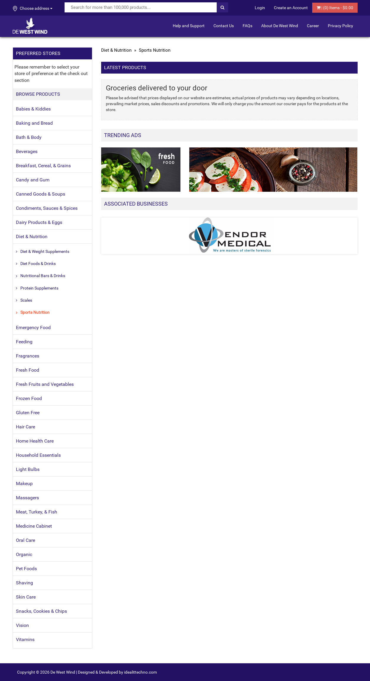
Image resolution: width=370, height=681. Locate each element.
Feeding (24, 341)
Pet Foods (26, 568)
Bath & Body (29, 137)
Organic (24, 554)
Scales (26, 300)
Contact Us (223, 25)
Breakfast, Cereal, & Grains (43, 165)
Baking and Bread (34, 123)
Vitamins (25, 639)
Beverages (26, 151)
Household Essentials (38, 455)
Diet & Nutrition (31, 236)
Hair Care (25, 427)
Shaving (24, 583)
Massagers (27, 497)
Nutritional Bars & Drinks (42, 275)
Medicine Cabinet (34, 526)
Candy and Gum (33, 180)
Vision (22, 625)
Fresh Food (27, 370)
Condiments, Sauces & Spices (47, 208)
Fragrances (27, 356)
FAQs (247, 25)
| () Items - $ (335, 7)
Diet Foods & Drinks (38, 263)
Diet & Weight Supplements (44, 251)
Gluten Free (28, 412)
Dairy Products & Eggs (39, 222)
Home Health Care (35, 441)
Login (260, 7)
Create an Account (291, 7)
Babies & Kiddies (33, 109)
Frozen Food (29, 398)
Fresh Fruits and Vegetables (45, 384)
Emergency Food (33, 327)
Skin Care (26, 597)
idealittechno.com (140, 672)
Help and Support (189, 25)
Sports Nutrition (35, 312)
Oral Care (25, 540)
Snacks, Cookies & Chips (41, 611)
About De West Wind (279, 25)
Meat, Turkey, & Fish (36, 512)
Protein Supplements (39, 288)
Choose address (32, 8)
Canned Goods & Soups (40, 194)
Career (313, 25)
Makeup (24, 483)
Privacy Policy (340, 25)
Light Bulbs (28, 469)
